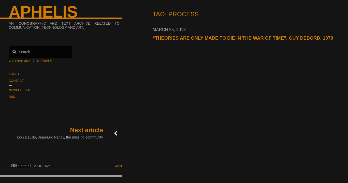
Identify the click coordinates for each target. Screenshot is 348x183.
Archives (44, 61)
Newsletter (19, 90)
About (14, 74)
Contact (16, 81)
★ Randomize (20, 61)
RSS (12, 97)
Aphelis (43, 12)
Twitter (117, 166)
